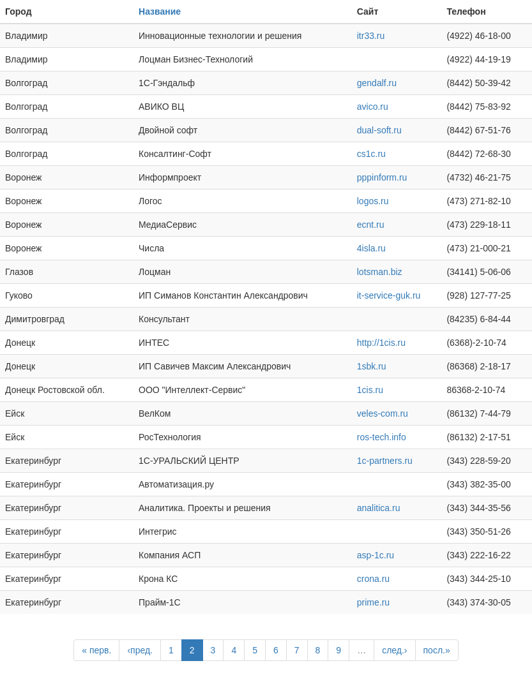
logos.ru (373, 201)
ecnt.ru (370, 224)
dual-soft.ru (379, 130)
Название (160, 11)
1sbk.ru (371, 366)
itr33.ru (371, 36)
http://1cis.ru (381, 343)
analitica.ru (378, 508)
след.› (394, 650)
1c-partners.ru (385, 461)
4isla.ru (371, 248)
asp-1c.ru (375, 555)
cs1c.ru (371, 154)
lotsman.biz (379, 272)
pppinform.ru (382, 177)
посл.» (436, 650)
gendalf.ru (377, 83)
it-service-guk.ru (389, 295)
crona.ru (373, 579)
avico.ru (372, 106)
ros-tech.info (381, 437)
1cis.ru (370, 390)
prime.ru (373, 602)
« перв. (96, 650)
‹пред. (140, 650)
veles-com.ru (382, 413)
